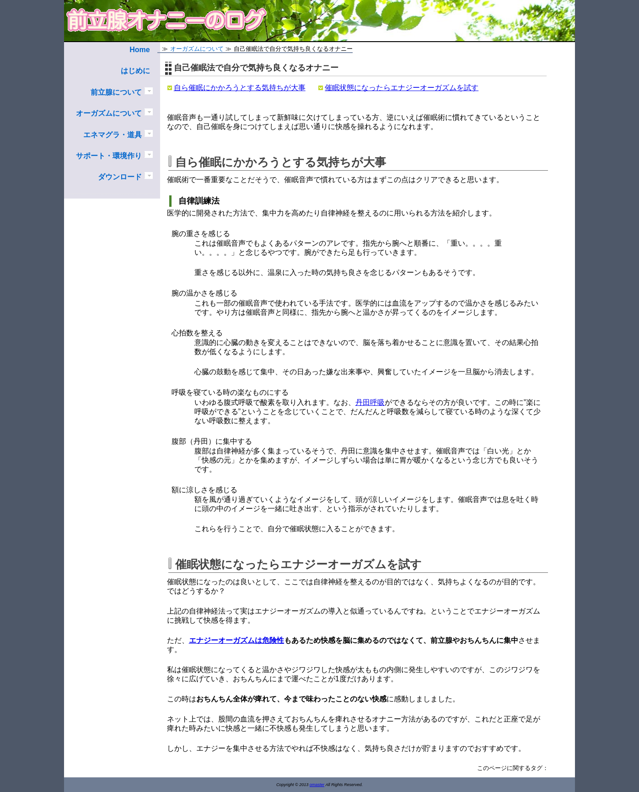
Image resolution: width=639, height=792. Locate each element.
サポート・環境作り (109, 156)
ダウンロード (120, 177)
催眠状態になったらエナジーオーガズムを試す (401, 88)
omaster (317, 784)
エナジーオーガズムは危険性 (236, 640)
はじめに (135, 71)
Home (139, 50)
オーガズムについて (109, 113)
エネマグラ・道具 (112, 135)
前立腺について (116, 92)
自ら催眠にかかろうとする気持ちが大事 (240, 88)
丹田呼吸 (370, 402)
